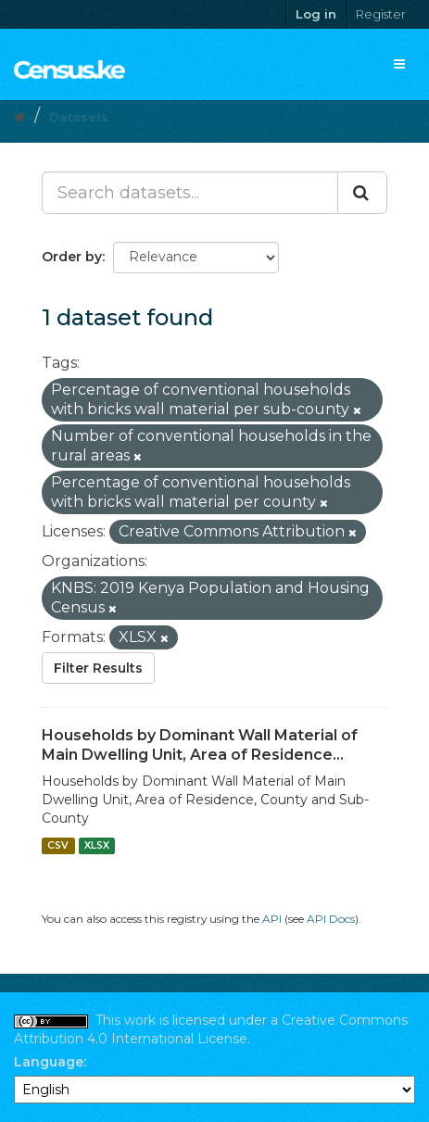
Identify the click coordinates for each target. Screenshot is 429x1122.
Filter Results (98, 668)
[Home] (19, 116)
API (272, 919)
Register (381, 13)
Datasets (78, 116)
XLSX (96, 845)
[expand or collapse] (399, 63)
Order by (72, 256)
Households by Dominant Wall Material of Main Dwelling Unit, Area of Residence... (200, 744)
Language (48, 1061)
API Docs (331, 919)
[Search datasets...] (190, 192)
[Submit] (362, 192)
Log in (316, 13)
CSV (58, 845)
